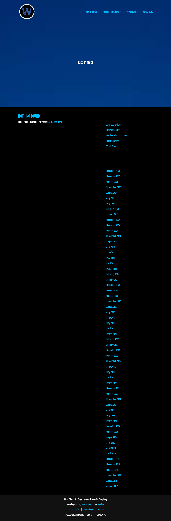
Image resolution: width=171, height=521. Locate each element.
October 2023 (112, 296)
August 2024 (112, 241)
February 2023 (112, 339)
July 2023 (110, 312)
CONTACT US (132, 11)
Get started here (54, 122)
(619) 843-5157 (87, 504)
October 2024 (112, 230)
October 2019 (112, 469)
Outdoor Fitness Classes (116, 135)
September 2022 (113, 361)
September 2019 (113, 475)
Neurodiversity (113, 130)
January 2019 (112, 486)
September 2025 (113, 187)
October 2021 (112, 393)
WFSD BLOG (148, 11)
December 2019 (113, 459)
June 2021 (111, 410)
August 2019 (111, 480)
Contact (101, 509)
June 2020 (111, 448)
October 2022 (112, 355)
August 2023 (112, 306)
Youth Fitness (112, 146)
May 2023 (110, 323)
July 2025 (110, 198)
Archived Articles (113, 124)
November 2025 (113, 176)
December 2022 (113, 350)
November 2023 (113, 290)
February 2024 (112, 274)
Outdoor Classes (73, 509)
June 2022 (111, 366)
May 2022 (110, 372)
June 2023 (111, 317)
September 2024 (113, 236)
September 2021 (113, 399)
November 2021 (113, 388)
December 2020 (113, 426)
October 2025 (112, 181)
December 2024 (113, 219)
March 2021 (111, 421)
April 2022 (111, 377)
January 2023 (112, 344)
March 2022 (111, 383)
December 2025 (113, 171)
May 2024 (110, 257)
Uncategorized (112, 141)
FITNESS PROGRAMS (111, 11)
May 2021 (110, 415)
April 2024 (111, 263)
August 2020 (112, 437)
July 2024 (110, 247)
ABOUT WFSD (91, 11)
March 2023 (111, 334)
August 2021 (111, 404)
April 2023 (111, 328)
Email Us (101, 504)
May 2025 (110, 203)
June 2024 (111, 252)
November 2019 (113, 464)
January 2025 (112, 214)
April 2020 (111, 453)
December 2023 (113, 285)
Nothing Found (29, 116)
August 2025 (112, 192)
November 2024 (113, 225)
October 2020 (112, 431)
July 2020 (110, 442)
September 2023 (113, 301)
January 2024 (112, 279)
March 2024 (111, 268)
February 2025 (112, 209)
